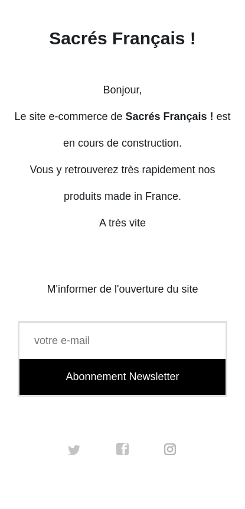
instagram (170, 449)
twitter (74, 449)
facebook (122, 449)
